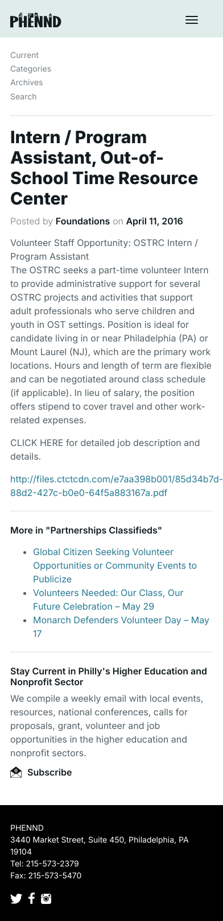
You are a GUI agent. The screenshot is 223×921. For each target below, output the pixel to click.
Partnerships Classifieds (103, 530)
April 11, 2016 (154, 221)
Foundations (83, 221)
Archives (26, 82)
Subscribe (41, 772)
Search (23, 97)
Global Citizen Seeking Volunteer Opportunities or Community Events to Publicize (115, 565)
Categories (30, 69)
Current (24, 55)
